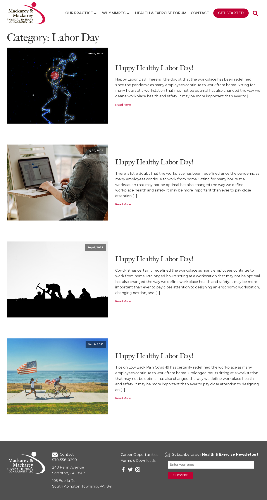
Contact (200, 13)
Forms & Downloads (138, 461)
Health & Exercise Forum (160, 13)
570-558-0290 (64, 460)
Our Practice (81, 13)
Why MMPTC (116, 13)
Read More (123, 104)
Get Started (231, 13)
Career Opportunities (139, 455)
